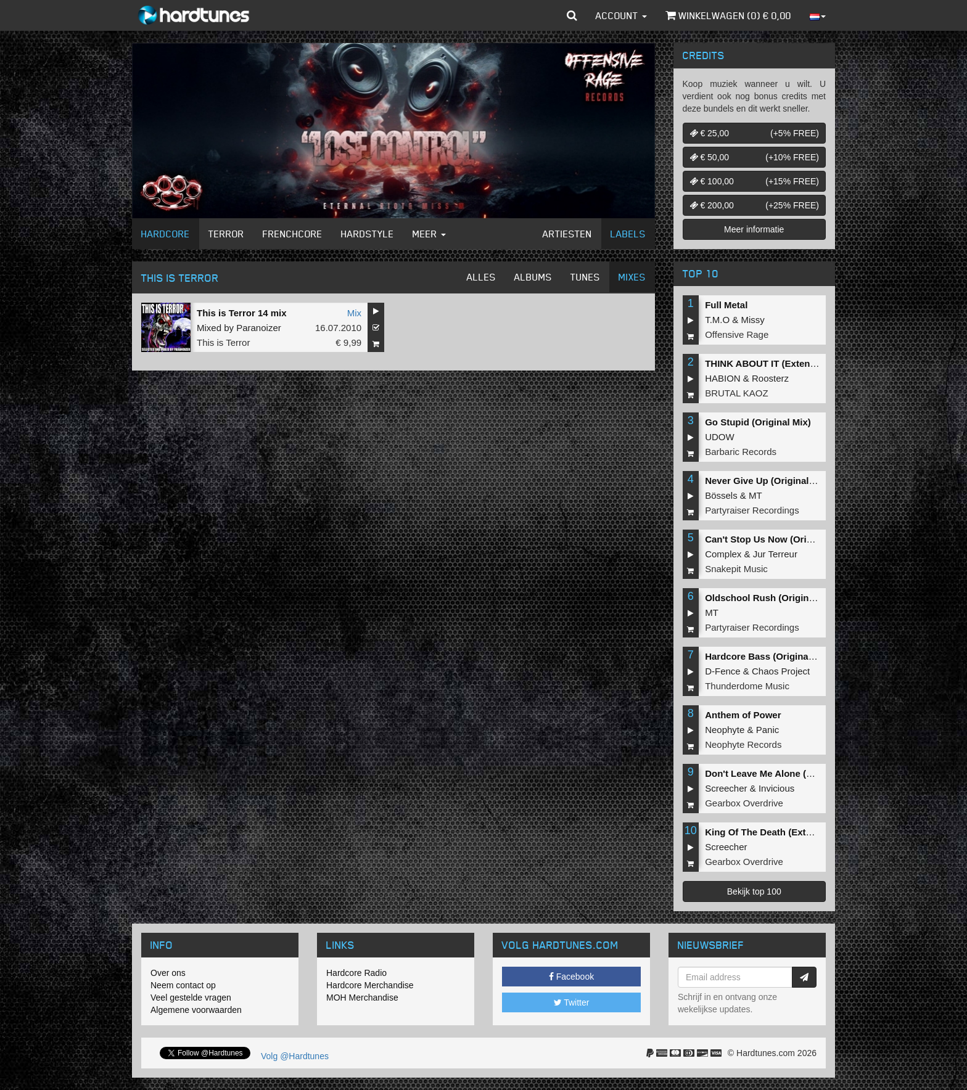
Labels (628, 233)
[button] (572, 15)
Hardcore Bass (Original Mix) (768, 656)
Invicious (776, 788)
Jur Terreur (775, 554)
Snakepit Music (736, 568)
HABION (723, 378)
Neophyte (724, 729)
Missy (753, 319)
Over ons (168, 973)
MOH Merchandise (362, 997)
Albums (533, 277)
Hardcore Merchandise (370, 985)
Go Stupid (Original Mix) (758, 422)
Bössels (721, 495)
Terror (226, 233)
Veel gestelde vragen (190, 997)
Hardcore (165, 233)
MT (755, 495)
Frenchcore (293, 233)
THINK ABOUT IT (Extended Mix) (776, 363)
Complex (723, 554)
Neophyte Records (743, 744)
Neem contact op (183, 985)
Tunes (585, 277)
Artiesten (567, 233)
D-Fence (723, 671)
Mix (354, 313)
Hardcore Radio (356, 973)
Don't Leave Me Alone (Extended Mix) (787, 773)
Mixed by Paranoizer (239, 327)
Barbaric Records (740, 451)
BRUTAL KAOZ (736, 393)
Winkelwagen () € (728, 15)
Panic (768, 729)
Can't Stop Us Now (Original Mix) (777, 539)
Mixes (632, 277)
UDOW (720, 437)
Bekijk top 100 (754, 891)
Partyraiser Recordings (752, 510)
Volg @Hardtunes (295, 1056)
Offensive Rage (736, 334)
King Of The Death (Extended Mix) (779, 832)
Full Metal (726, 305)
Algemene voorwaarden (196, 1010)
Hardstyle (367, 233)
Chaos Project (781, 671)
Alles (481, 277)
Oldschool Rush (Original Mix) (771, 597)
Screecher (726, 788)
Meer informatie (754, 229)
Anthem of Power (743, 715)
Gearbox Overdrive (744, 803)
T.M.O (717, 319)
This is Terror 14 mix (242, 313)
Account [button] (621, 15)
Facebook (571, 976)
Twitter (572, 1002)
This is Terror (223, 342)
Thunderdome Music (747, 686)
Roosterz (770, 378)
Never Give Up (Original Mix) (767, 480)
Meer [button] (429, 233)
